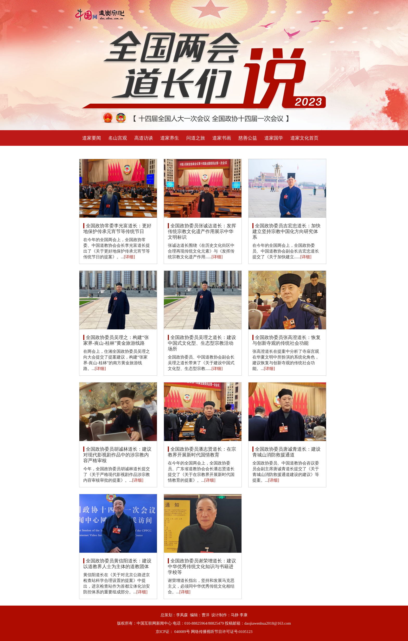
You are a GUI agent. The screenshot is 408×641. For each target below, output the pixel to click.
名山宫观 (117, 138)
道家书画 (221, 138)
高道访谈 (143, 138)
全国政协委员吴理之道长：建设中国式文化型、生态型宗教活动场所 (202, 343)
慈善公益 (247, 138)
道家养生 (169, 138)
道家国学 (273, 138)
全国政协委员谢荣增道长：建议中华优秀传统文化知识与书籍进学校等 (202, 566)
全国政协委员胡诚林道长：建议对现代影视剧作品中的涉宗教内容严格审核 (117, 455)
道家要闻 (91, 138)
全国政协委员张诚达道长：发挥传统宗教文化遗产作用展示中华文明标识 (202, 231)
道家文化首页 (304, 138)
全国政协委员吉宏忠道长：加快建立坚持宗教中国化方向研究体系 (286, 231)
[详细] (129, 257)
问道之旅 (195, 138)
